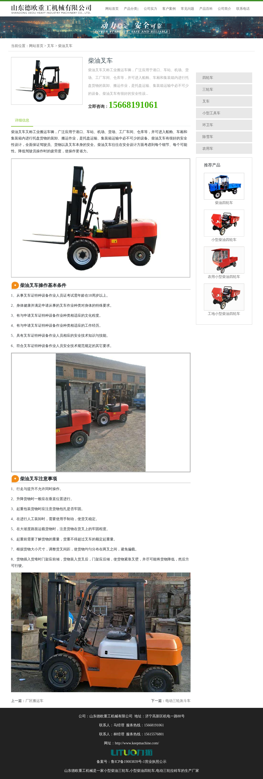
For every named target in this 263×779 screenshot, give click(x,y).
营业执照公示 (155, 762)
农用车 (207, 149)
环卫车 (207, 125)
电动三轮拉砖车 (168, 771)
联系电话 (243, 9)
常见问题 (187, 9)
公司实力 (150, 9)
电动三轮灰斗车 (178, 701)
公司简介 (224, 9)
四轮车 (207, 78)
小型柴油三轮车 (116, 771)
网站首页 (112, 9)
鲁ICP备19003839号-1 (128, 762)
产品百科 (206, 9)
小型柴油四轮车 (142, 771)
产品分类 (131, 9)
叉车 (50, 46)
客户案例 (169, 9)
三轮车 (207, 89)
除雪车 (207, 137)
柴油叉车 (65, 46)
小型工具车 (211, 113)
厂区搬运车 (34, 701)
